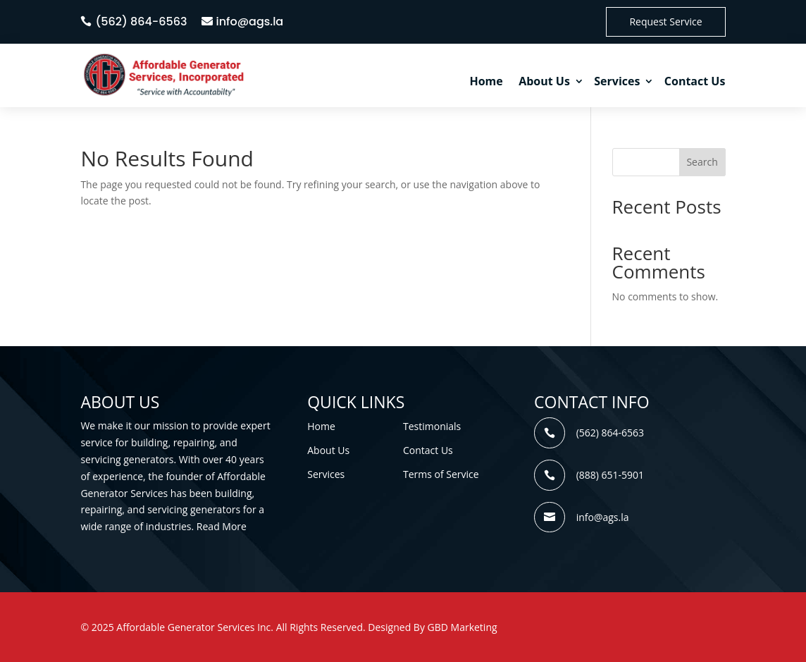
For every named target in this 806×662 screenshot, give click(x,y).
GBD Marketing (462, 627)
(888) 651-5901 (610, 475)
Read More (222, 526)
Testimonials (432, 426)
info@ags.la (250, 21)
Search (701, 161)
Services (617, 81)
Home (485, 81)
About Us (544, 81)
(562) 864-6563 (141, 21)
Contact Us (695, 81)
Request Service (665, 21)
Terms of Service (441, 474)
